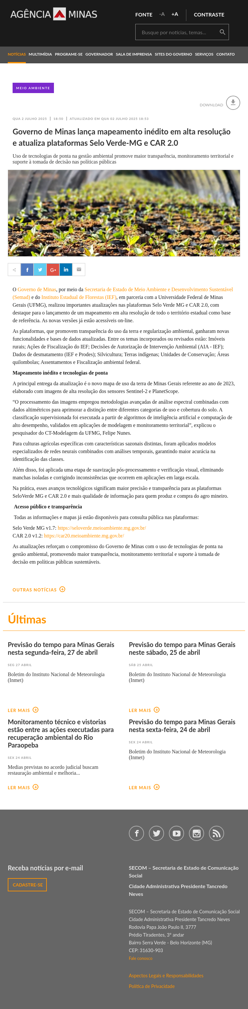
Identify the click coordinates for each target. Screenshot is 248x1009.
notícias (17, 54)
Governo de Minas (37, 289)
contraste (209, 14)
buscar (222, 32)
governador (99, 54)
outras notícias (39, 589)
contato (225, 54)
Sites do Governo (173, 54)
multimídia (40, 54)
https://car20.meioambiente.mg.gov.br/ (84, 535)
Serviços (204, 54)
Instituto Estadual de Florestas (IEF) (78, 297)
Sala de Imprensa (134, 54)
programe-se (69, 54)
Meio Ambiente (33, 88)
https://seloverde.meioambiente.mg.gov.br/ (101, 528)
